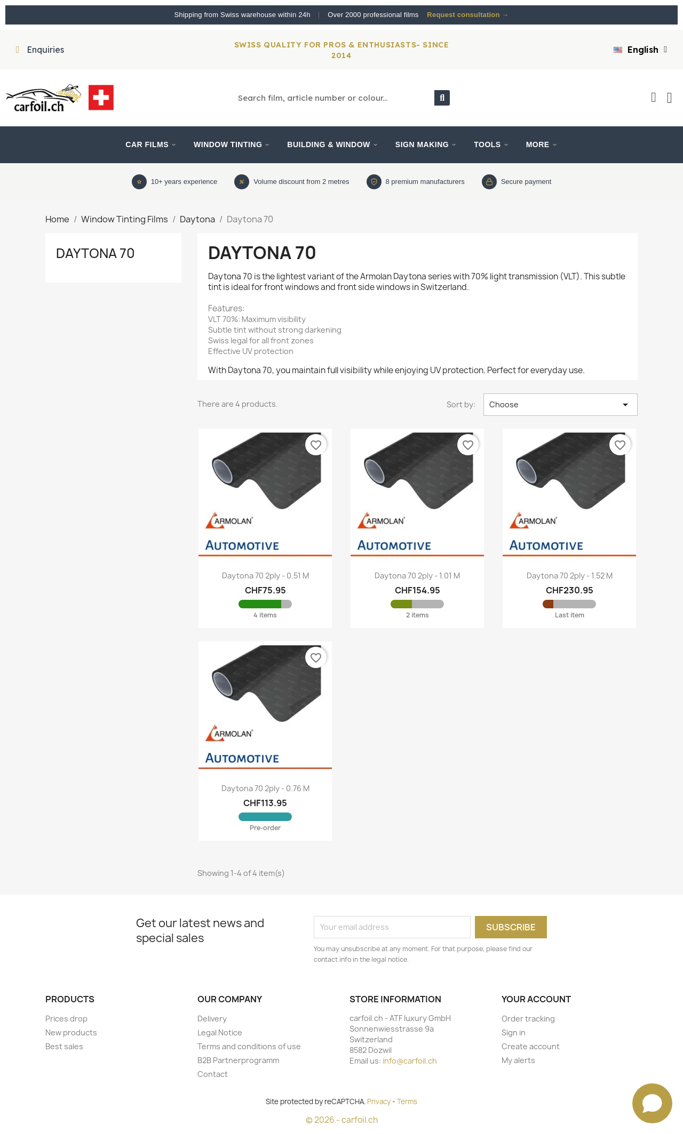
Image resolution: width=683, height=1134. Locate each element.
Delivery (212, 1019)
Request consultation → (468, 15)
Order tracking (528, 1019)
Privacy (379, 1101)
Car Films (151, 144)
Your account (536, 999)
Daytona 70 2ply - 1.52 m (570, 575)
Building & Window (332, 144)
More (542, 144)
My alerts (518, 1060)
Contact (212, 1074)
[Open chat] (652, 1103)
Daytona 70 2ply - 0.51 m (265, 575)
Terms (407, 1101)
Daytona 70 (95, 253)
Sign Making (426, 144)
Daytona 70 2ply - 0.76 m (265, 788)
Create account (531, 1046)
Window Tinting (232, 144)
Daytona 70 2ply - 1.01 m (417, 575)
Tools (491, 144)
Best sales (64, 1046)
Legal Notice (219, 1032)
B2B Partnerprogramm (238, 1060)
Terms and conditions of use (249, 1046)
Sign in (514, 1032)
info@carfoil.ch (410, 1061)
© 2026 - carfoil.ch (342, 1119)
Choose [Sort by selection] (560, 404)
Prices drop (66, 1019)
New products (71, 1032)
